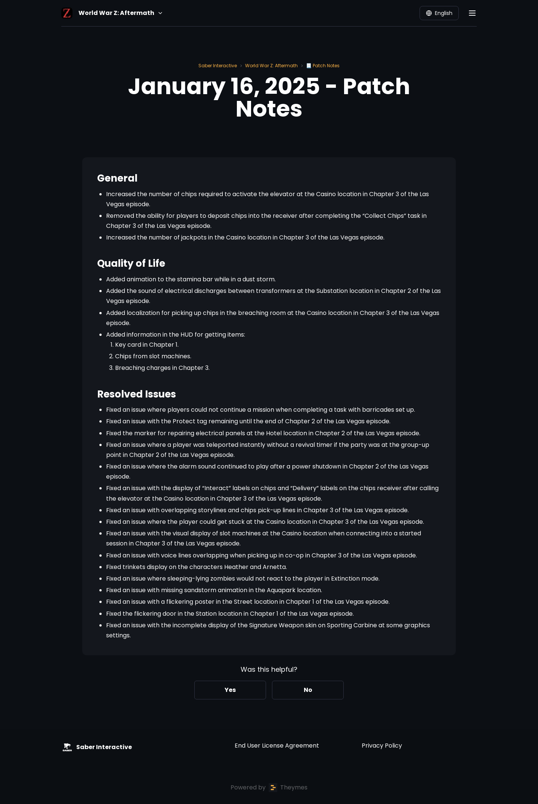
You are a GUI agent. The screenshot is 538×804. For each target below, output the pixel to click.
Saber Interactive (217, 65)
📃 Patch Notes (323, 65)
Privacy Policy (382, 745)
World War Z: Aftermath (271, 65)
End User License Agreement (277, 745)
